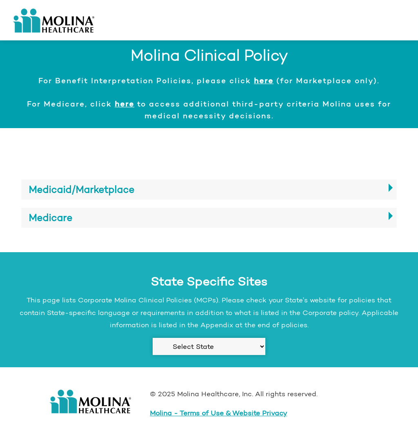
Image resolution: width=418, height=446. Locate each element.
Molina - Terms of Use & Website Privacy (218, 413)
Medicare (50, 218)
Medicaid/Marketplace (81, 189)
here (263, 80)
